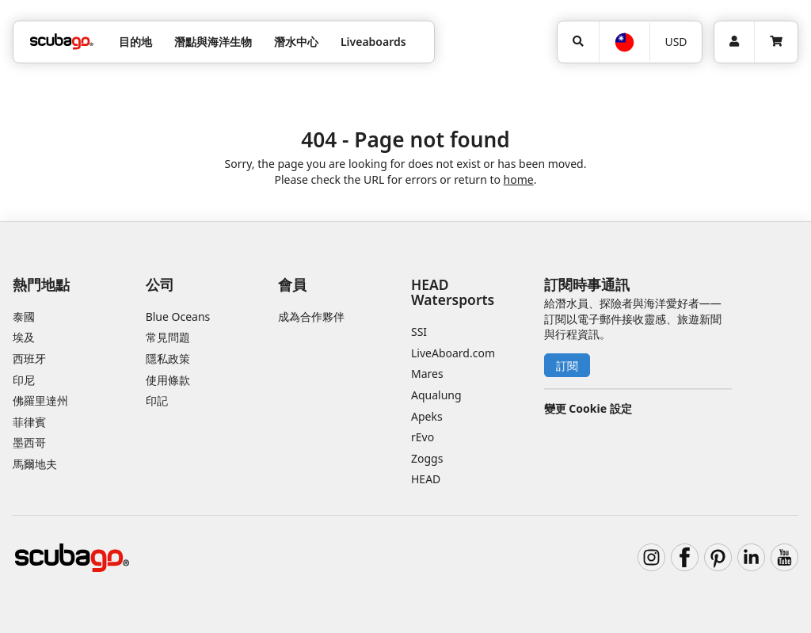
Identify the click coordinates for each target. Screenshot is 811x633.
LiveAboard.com (453, 352)
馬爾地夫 (35, 463)
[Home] (61, 41)
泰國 (24, 316)
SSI (419, 331)
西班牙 (29, 358)
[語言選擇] (624, 42)
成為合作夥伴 (311, 316)
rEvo (422, 436)
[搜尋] (578, 42)
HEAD (425, 478)
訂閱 (567, 365)
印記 (157, 400)
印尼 (24, 379)
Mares (427, 373)
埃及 (24, 337)
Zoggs (427, 458)
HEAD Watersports (452, 292)
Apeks (427, 416)
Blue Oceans (178, 316)
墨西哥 (29, 442)
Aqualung (436, 394)
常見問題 (168, 337)
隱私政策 (168, 358)
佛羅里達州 (40, 400)
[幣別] (675, 42)
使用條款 (168, 379)
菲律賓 (29, 421)
